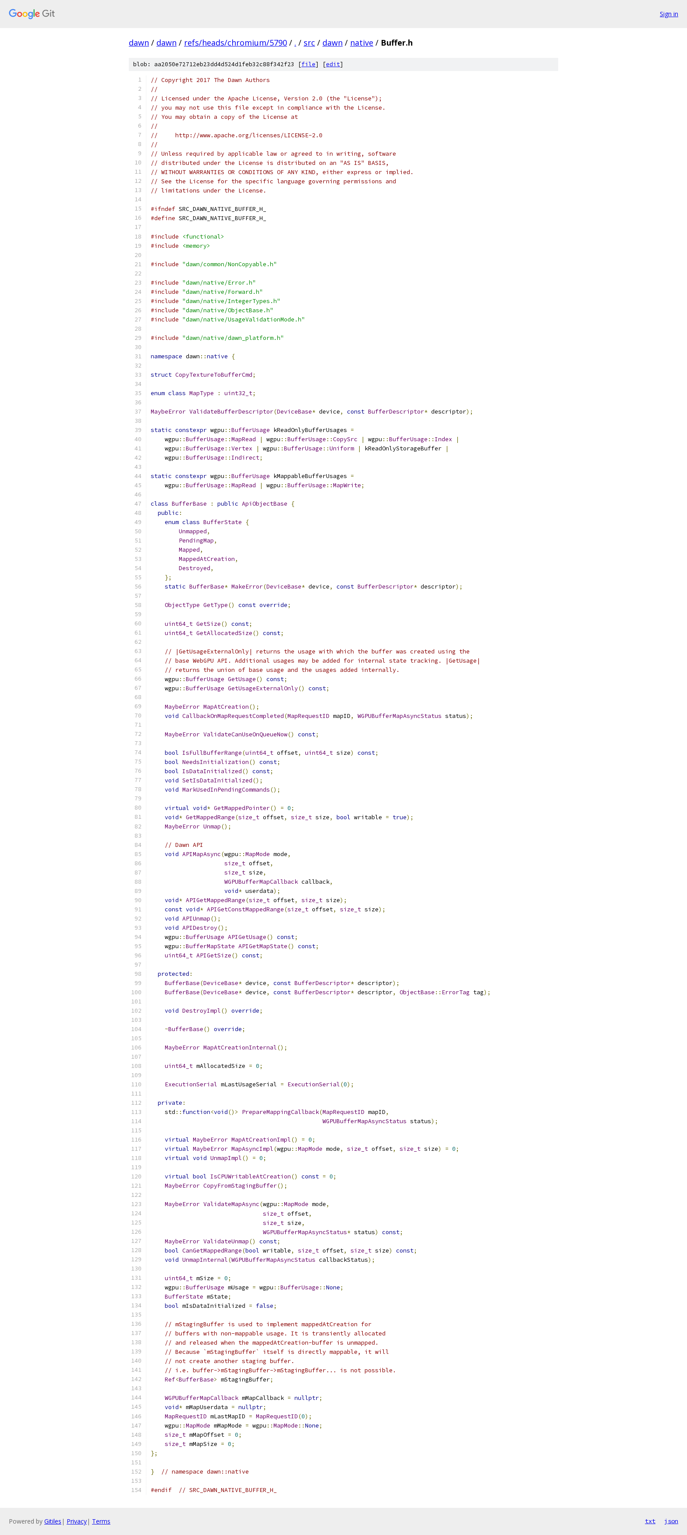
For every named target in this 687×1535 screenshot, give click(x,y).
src (309, 42)
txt (650, 1521)
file (308, 64)
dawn (139, 42)
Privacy (77, 1521)
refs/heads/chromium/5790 (235, 42)
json (671, 1521)
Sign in (669, 14)
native (361, 42)
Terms (101, 1521)
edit (333, 64)
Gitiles (52, 1521)
